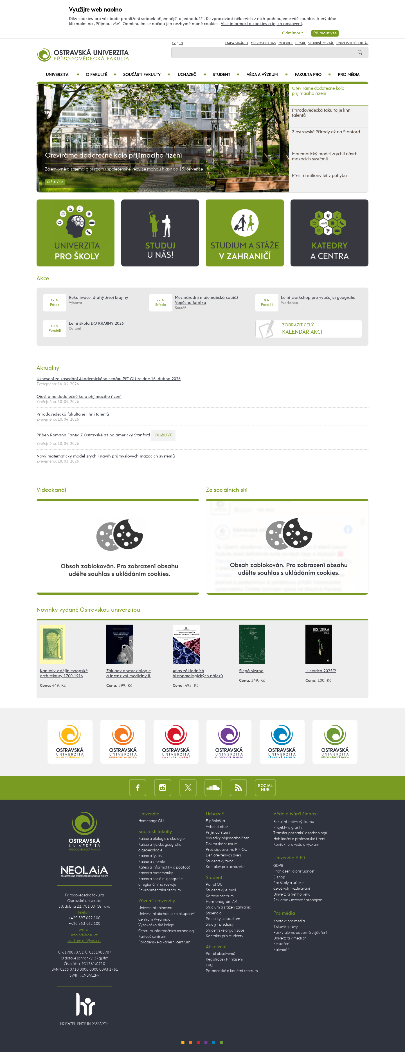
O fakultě (101, 75)
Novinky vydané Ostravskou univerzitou (88, 610)
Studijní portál (321, 43)
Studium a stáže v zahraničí (228, 907)
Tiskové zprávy (285, 927)
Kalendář (281, 950)
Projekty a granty (287, 827)
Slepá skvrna (251, 671)
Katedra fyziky (150, 856)
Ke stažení (281, 944)
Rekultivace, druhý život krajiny (98, 297)
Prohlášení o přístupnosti (294, 871)
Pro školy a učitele (288, 883)
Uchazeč (192, 75)
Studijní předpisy (220, 925)
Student (226, 75)
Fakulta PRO (313, 75)
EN (181, 43)
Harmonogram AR (221, 902)
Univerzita (62, 75)
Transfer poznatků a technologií (300, 833)
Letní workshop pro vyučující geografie (318, 297)
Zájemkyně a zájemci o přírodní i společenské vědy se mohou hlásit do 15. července (124, 169)
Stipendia (214, 913)
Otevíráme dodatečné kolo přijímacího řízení (113, 155)
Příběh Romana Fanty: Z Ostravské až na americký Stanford (93, 435)
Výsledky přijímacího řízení (228, 838)
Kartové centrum (152, 937)
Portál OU (214, 885)
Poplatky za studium (223, 919)
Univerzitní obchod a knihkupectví (166, 914)
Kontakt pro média (289, 921)
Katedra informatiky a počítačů (164, 867)
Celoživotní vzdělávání (291, 889)
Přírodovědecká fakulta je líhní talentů (73, 414)
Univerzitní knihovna (155, 908)
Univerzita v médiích (290, 938)
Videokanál (51, 490)
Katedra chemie (151, 862)
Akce (43, 278)
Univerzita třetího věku (291, 894)
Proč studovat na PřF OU (226, 850)
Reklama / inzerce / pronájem (297, 900)
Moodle (285, 43)
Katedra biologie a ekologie (161, 839)
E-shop (279, 877)
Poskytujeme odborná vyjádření (300, 933)
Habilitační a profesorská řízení (299, 839)
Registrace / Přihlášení (224, 959)
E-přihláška (215, 821)
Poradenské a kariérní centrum (164, 942)
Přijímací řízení (218, 833)
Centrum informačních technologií (166, 931)
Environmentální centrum (159, 890)
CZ (174, 43)
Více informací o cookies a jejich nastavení (261, 24)
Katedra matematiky (155, 873)
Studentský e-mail (221, 890)
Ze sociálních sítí (227, 490)
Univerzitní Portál (352, 43)
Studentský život (219, 861)
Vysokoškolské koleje (156, 925)
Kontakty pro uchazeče (225, 867)
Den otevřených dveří (223, 855)
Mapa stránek (236, 43)
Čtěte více (55, 182)
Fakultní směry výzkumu (293, 822)
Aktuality (48, 368)
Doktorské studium (222, 844)
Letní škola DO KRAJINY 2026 (96, 323)
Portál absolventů (220, 954)
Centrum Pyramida (154, 919)
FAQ (209, 965)
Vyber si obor (217, 827)
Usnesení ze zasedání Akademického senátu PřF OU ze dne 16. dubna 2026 (109, 379)
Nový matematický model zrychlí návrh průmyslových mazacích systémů (106, 456)
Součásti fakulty (146, 75)
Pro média (348, 75)
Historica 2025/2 (320, 671)
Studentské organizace (225, 930)
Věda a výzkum (267, 75)
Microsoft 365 (263, 43)
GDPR (278, 866)
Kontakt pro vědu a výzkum (296, 845)
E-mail (300, 43)
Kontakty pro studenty (224, 936)
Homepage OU (151, 821)
